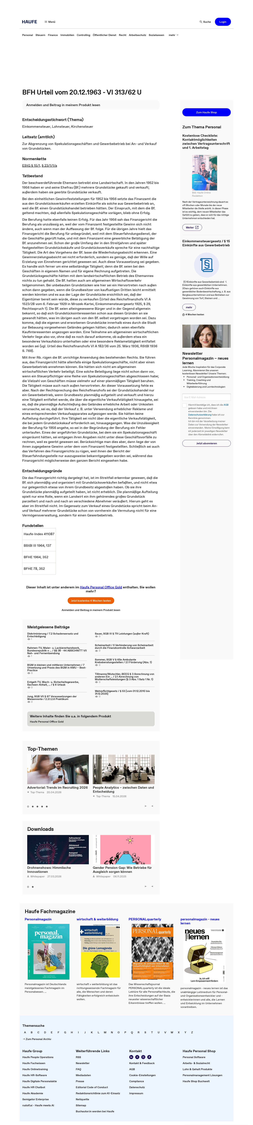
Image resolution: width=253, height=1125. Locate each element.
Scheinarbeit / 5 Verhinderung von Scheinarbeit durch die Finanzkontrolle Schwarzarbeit (124, 646)
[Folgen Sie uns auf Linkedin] (131, 1057)
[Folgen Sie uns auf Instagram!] (143, 1057)
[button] (223, 22)
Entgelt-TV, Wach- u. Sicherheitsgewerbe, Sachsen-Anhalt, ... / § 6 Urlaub (53, 683)
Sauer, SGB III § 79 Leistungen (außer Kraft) (122, 633)
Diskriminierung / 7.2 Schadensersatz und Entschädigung (52, 635)
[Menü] (50, 22)
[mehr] (174, 35)
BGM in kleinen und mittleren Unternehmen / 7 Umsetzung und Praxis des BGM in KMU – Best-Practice (56, 667)
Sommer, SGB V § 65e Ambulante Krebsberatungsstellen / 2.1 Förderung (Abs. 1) (123, 660)
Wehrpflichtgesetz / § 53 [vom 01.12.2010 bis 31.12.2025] (122, 692)
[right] (152, 806)
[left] (146, 806)
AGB (226, 404)
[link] (27, 35)
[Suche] (205, 22)
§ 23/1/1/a (49, 165)
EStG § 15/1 (31, 165)
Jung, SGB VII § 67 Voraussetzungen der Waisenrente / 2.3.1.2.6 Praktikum (52, 697)
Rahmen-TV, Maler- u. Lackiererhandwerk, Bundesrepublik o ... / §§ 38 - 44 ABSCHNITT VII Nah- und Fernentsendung (57, 650)
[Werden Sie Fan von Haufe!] (149, 1057)
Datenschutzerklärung (199, 414)
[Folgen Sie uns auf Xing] (137, 1057)
